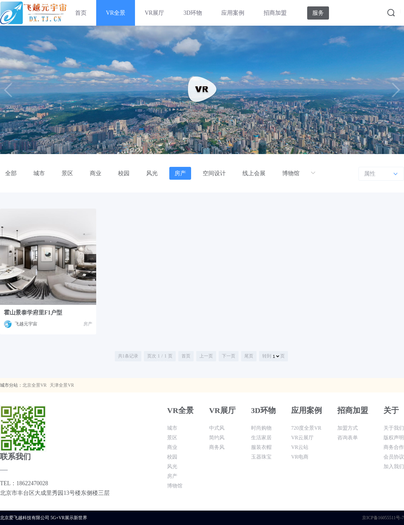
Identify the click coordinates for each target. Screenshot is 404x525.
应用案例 (232, 13)
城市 (39, 173)
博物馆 (290, 173)
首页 (81, 13)
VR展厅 (154, 13)
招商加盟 (275, 13)
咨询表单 (347, 437)
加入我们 (393, 466)
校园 (124, 173)
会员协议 (393, 457)
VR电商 (299, 457)
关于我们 (393, 428)
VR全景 (115, 13)
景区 (67, 173)
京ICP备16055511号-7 (383, 517)
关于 (391, 410)
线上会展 (253, 173)
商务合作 (393, 447)
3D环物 (192, 13)
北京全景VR (34, 385)
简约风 (216, 437)
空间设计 (214, 173)
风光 (152, 173)
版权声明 (393, 437)
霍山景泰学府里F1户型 (33, 312)
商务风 (216, 447)
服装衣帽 (261, 447)
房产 (180, 173)
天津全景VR (62, 385)
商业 (95, 173)
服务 (318, 13)
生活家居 (261, 437)
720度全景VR (306, 428)
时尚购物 (261, 428)
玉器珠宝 (261, 457)
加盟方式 (347, 428)
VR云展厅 (302, 437)
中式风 (216, 428)
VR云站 (299, 447)
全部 (11, 173)
